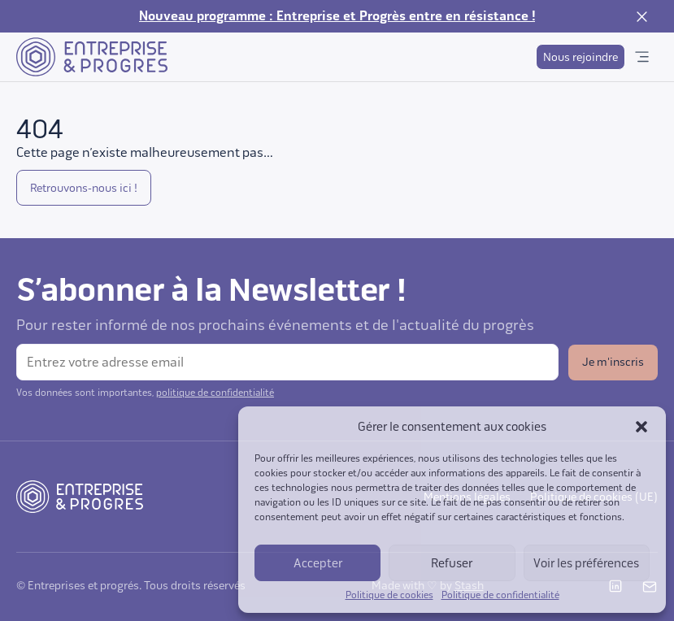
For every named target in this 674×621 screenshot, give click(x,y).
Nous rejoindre (580, 57)
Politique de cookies (389, 595)
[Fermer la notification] (641, 16)
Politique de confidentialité (500, 595)
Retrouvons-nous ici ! (83, 188)
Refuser (451, 563)
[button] (641, 427)
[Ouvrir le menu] (641, 57)
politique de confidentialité (215, 392)
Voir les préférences (586, 563)
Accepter (318, 563)
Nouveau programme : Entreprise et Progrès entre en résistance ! (337, 16)
